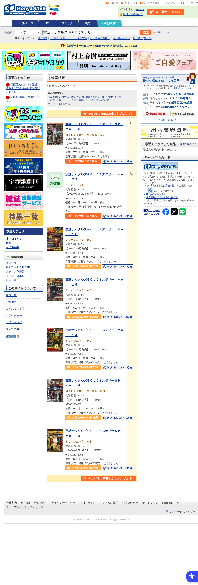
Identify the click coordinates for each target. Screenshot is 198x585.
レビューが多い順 (72, 100)
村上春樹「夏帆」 (100, 38)
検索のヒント (162, 32)
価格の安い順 (63, 96)
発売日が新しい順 (95, 96)
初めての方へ (14, 329)
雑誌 (87, 23)
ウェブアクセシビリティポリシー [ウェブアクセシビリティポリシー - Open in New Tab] (26, 507)
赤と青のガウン (121, 38)
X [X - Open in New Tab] (178, 502)
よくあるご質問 (151, 3)
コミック (67, 23)
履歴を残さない (188, 144)
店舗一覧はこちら (170, 120)
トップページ (24, 23)
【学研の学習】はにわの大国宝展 (68, 38)
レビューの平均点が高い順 (95, 100)
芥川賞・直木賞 (15, 275)
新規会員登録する (133, 14)
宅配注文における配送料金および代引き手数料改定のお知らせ (23, 88)
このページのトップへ (182, 511)
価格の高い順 (78, 96)
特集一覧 (11, 280)
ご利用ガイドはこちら (181, 88)
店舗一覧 (113, 3)
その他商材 (108, 23)
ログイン (140, 9)
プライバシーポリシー (62, 502)
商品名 (51, 96)
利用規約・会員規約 (33, 502)
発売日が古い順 (113, 96)
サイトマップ (191, 3)
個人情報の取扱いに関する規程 (162, 197)
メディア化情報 (15, 271)
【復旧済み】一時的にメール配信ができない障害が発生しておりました (101, 45)
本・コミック (14, 238)
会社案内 (11, 502)
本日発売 (11, 262)
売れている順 (54, 100)
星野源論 (42, 38)
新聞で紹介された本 (18, 267)
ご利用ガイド (131, 3)
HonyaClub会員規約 (156, 194)
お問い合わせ (172, 3)
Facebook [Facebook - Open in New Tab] (167, 502)
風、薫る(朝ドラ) (142, 38)
